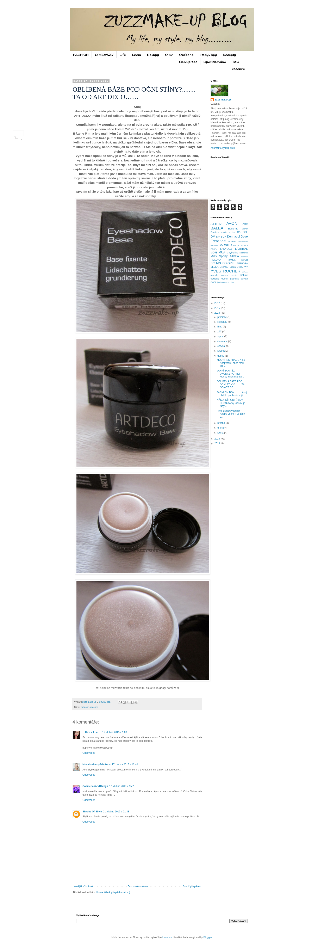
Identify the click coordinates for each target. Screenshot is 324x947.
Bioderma (233, 228)
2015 (217, 312)
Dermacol (233, 236)
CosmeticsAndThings (95, 786)
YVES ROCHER (225, 271)
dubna (221, 355)
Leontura (167, 937)
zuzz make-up (223, 99)
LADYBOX (226, 248)
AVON (231, 223)
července (222, 341)
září (219, 331)
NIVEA (234, 256)
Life (123, 54)
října (220, 326)
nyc (226, 282)
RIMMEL (231, 260)
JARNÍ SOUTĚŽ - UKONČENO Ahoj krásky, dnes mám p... (230, 373)
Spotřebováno (215, 61)
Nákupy (153, 54)
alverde (214, 275)
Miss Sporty (219, 256)
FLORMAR (243, 241)
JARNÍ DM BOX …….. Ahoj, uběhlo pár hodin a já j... (232, 394)
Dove (244, 236)
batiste (244, 275)
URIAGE (224, 267)
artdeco (224, 275)
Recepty (229, 54)
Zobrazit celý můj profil (223, 148)
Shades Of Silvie (92, 811)
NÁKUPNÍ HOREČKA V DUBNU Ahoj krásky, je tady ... (231, 403)
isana (214, 282)
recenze (238, 68)
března (221, 423)
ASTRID (216, 223)
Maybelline (232, 252)
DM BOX (221, 236)
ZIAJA (245, 272)
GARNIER (225, 245)
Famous (214, 245)
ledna (220, 432)
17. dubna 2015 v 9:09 (114, 732)
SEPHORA (242, 263)
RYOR (244, 260)
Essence (218, 241)
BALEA (217, 228)
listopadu (222, 321)
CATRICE (242, 232)
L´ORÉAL (241, 248)
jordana (220, 282)
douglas (215, 278)
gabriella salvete (239, 278)
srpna (220, 336)
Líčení (136, 54)
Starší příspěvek (192, 886)
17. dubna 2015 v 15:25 (122, 786)
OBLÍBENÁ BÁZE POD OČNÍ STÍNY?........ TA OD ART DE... (230, 384)
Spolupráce (188, 61)
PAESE (244, 256)
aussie (234, 275)
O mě (169, 54)
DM (213, 236)
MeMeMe (243, 253)
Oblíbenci (186, 54)
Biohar (245, 229)
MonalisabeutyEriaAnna (96, 764)
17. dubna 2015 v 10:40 (125, 764)
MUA (222, 252)
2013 (217, 443)
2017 (217, 303)
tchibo (231, 282)
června (221, 346)
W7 (246, 267)
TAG (235, 61)
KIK (234, 245)
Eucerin (232, 241)
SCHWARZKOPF (222, 263)
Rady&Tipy (208, 54)
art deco (85, 707)
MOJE (214, 252)
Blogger (207, 937)
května (221, 350)
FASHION (81, 54)
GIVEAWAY (104, 54)
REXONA (216, 259)
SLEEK (215, 266)
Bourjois (215, 232)
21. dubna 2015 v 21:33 (116, 811)
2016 (217, 308)
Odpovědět (88, 752)
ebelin (224, 278)
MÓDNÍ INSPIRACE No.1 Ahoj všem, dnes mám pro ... (231, 362)
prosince (222, 317)
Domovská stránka (138, 886)
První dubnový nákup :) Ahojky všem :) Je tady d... (231, 414)
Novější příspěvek (83, 886)
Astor (245, 224)
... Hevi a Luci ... (91, 732)
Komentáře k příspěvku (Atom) (113, 892)
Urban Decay (236, 267)
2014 (217, 438)
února (220, 427)
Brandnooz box (227, 232)
